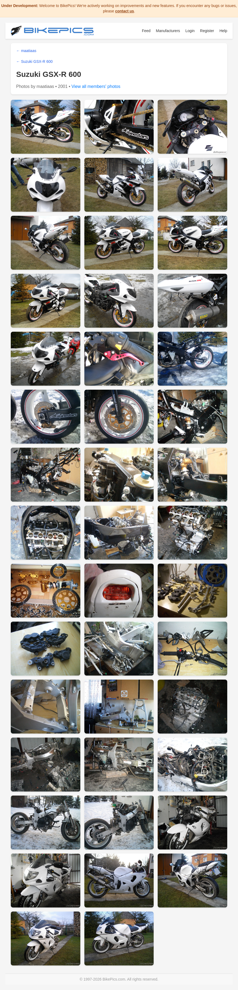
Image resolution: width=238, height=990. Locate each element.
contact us (124, 11)
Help (223, 31)
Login (190, 31)
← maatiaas (26, 51)
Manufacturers (168, 31)
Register (207, 31)
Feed (146, 31)
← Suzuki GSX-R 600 (34, 61)
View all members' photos (95, 86)
